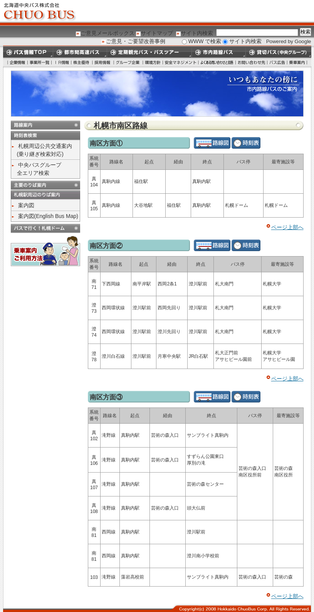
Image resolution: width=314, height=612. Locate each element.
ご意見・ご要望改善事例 (135, 41)
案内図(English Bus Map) (48, 216)
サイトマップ (157, 33)
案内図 (26, 205)
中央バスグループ (39, 165)
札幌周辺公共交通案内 (45, 146)
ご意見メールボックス (107, 33)
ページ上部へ (287, 227)
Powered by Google (288, 41)
